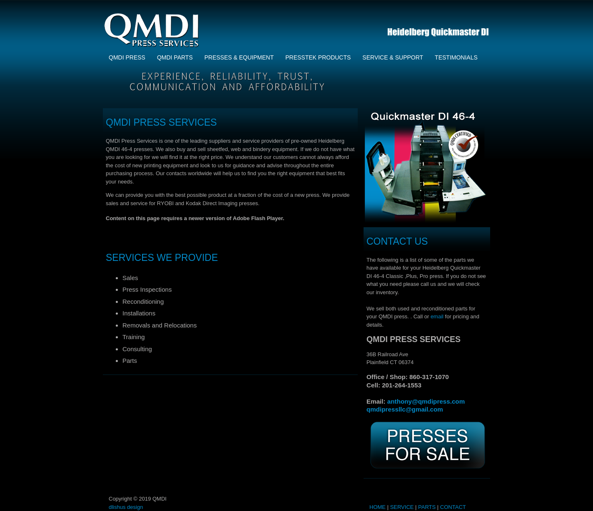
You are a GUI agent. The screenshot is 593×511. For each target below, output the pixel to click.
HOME (377, 507)
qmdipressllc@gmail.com (404, 409)
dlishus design (126, 507)
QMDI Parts (175, 57)
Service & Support (392, 57)
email (437, 316)
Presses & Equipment (239, 57)
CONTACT (453, 507)
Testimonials (456, 57)
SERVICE (402, 507)
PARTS (427, 507)
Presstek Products (318, 57)
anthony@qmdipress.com (426, 401)
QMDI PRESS (127, 57)
